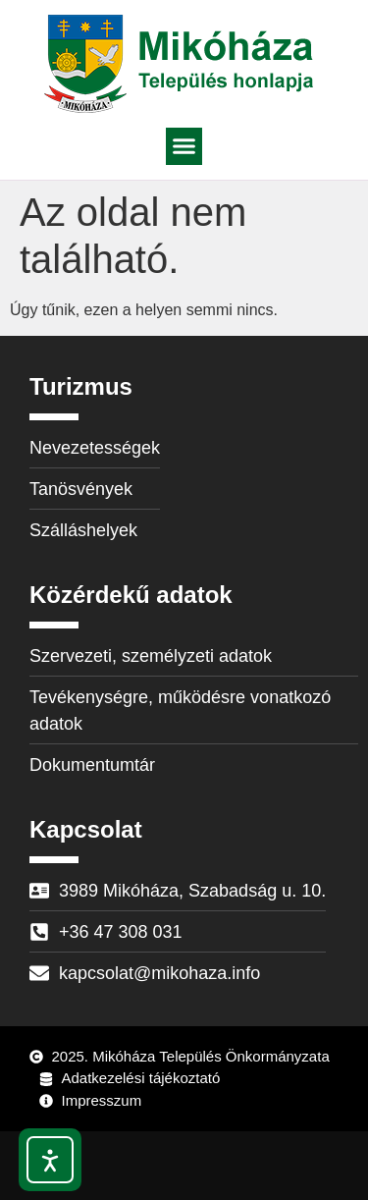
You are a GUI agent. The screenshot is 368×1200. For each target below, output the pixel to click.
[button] (184, 146)
